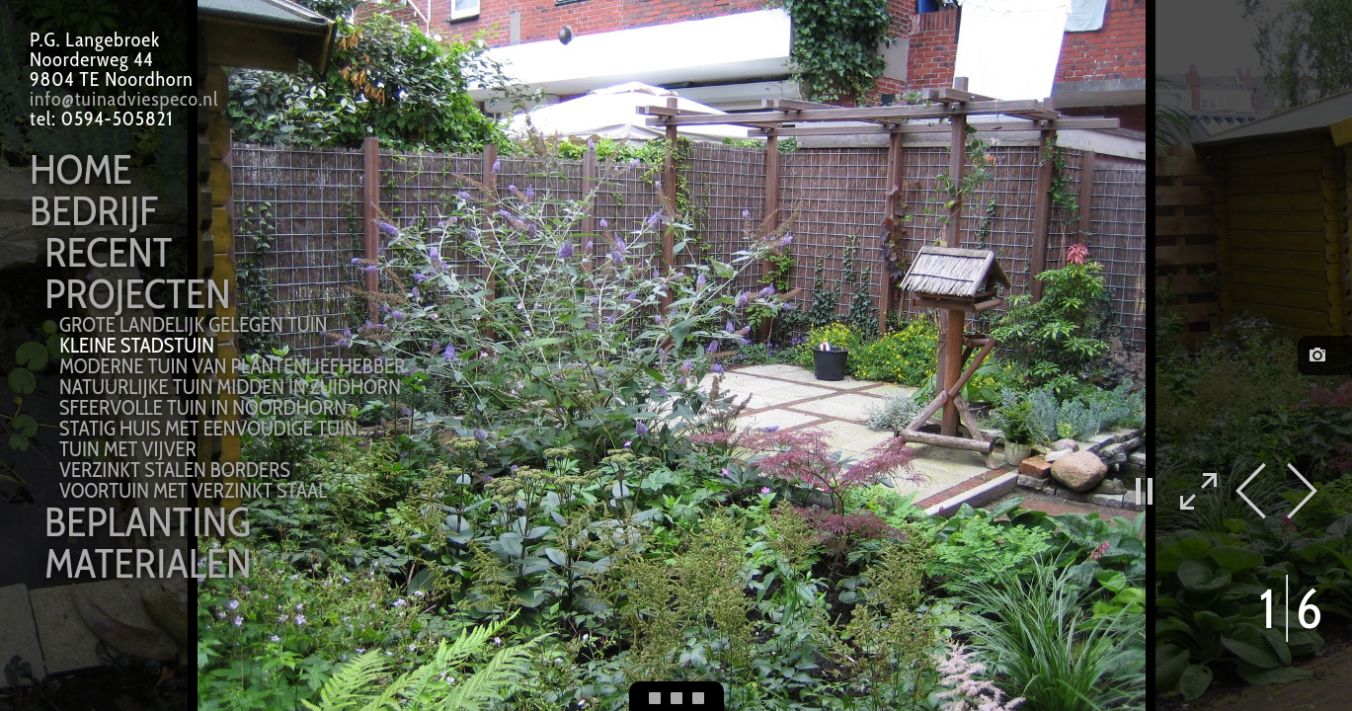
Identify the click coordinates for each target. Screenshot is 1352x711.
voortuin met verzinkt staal (193, 490)
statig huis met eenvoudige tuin (208, 428)
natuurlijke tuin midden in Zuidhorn (230, 386)
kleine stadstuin (136, 345)
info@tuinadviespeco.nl (124, 99)
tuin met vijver (128, 448)
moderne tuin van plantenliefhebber (232, 366)
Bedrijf (94, 210)
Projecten (137, 293)
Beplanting (147, 521)
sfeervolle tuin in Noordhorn (203, 407)
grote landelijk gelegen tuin (193, 324)
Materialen (147, 563)
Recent (108, 251)
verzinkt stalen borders (174, 469)
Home (81, 169)
